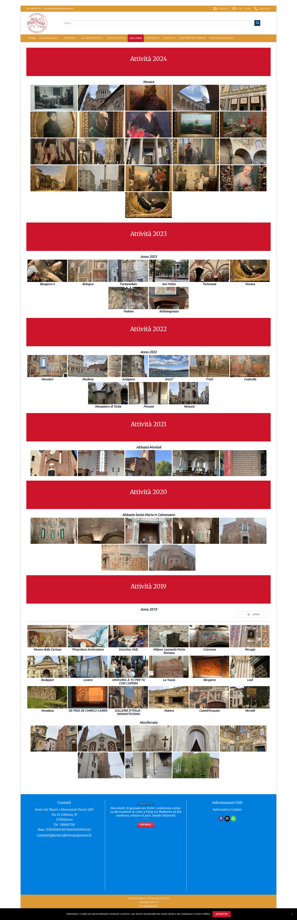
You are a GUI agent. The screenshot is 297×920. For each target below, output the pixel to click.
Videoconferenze (221, 38)
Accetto (221, 914)
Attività (70, 38)
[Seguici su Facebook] (221, 818)
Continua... (146, 824)
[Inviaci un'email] (227, 818)
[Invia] (257, 23)
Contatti (169, 38)
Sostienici (152, 38)
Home (32, 38)
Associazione (49, 38)
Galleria (136, 38)
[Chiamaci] (233, 818)
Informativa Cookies (227, 810)
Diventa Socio (116, 38)
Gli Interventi (92, 38)
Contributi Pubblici (192, 38)
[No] (292, 915)
